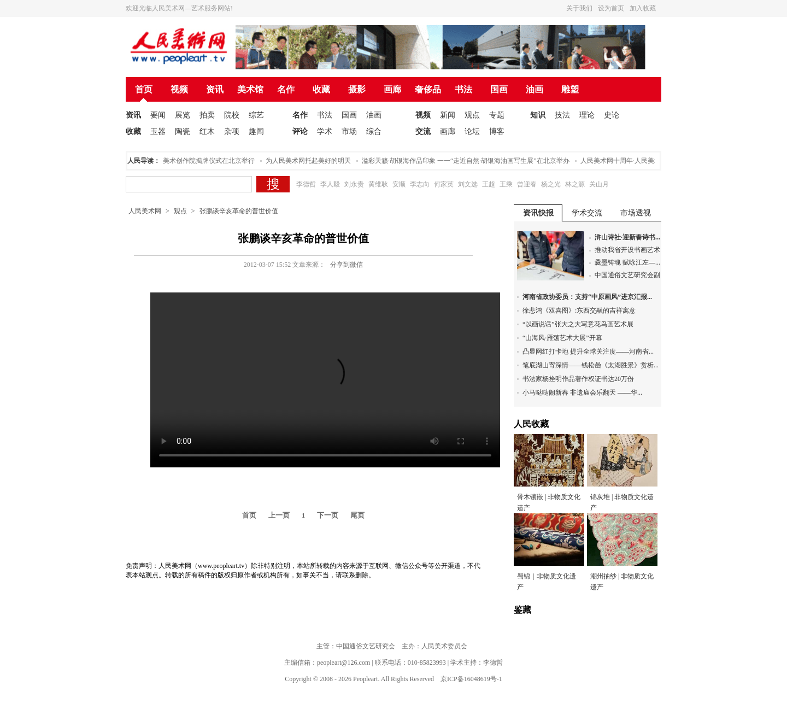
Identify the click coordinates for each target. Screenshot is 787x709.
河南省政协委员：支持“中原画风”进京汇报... (587, 297)
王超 (488, 184)
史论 (611, 115)
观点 (472, 115)
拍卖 (207, 115)
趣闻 (256, 131)
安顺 (399, 184)
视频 (179, 89)
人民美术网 (144, 211)
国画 (499, 89)
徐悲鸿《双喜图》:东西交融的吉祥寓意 (579, 310)
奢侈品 (428, 89)
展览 (182, 115)
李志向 (420, 184)
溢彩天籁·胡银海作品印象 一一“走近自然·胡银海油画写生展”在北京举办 (468, 161)
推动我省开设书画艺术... (630, 250)
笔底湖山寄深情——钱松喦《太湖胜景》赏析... (590, 365)
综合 (373, 131)
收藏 (321, 89)
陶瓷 (182, 131)
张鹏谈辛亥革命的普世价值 (238, 211)
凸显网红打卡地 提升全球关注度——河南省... (588, 351)
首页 (143, 89)
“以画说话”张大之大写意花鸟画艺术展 (577, 324)
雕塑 (570, 89)
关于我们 (579, 8)
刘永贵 (354, 184)
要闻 (158, 115)
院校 (231, 115)
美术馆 (250, 89)
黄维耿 (378, 184)
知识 (537, 115)
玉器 (158, 131)
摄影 (357, 89)
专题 (496, 115)
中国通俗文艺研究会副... (630, 275)
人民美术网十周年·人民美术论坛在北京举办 (646, 161)
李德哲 (306, 184)
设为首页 (611, 8)
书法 (463, 89)
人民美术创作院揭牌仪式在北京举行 (204, 161)
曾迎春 (527, 184)
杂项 (231, 131)
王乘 (506, 184)
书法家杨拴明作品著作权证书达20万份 (578, 379)
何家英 (444, 184)
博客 (496, 131)
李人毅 (330, 184)
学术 (324, 131)
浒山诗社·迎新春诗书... (627, 237)
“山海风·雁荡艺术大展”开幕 (562, 338)
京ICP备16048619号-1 (471, 679)
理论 (587, 115)
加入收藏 (643, 8)
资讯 (215, 89)
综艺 (256, 115)
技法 (562, 115)
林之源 (575, 184)
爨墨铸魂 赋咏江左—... (627, 262)
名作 (286, 89)
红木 (207, 131)
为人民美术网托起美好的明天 (310, 161)
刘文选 (468, 184)
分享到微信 (346, 264)
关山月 (599, 184)
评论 (300, 131)
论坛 (472, 131)
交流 (423, 131)
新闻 (447, 115)
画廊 (392, 89)
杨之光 (551, 184)
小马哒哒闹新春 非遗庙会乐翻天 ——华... (582, 392)
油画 (534, 89)
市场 (349, 131)
